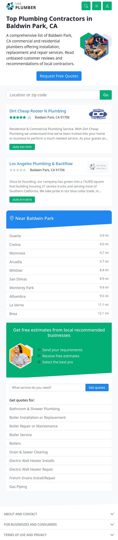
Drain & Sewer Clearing (28, 452)
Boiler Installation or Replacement (37, 417)
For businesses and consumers (30, 524)
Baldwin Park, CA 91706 (52, 117)
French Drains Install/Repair (32, 478)
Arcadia (59, 261)
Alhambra (59, 296)
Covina (59, 244)
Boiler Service (20, 434)
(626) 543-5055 (22, 147)
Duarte (59, 235)
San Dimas (59, 278)
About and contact (20, 514)
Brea (59, 313)
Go (105, 94)
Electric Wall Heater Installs (31, 460)
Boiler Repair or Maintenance (33, 426)
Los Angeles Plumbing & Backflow (41, 163)
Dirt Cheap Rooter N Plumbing (37, 111)
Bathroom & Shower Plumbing (34, 408)
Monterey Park (59, 287)
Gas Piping (18, 486)
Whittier (59, 270)
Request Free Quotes (59, 76)
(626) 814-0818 (22, 199)
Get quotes (97, 387)
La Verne (59, 304)
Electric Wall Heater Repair (31, 469)
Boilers (15, 443)
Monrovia (59, 253)
